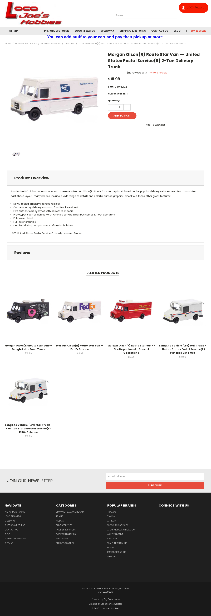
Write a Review (158, 72)
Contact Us (159, 31)
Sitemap (9, 543)
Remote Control (65, 543)
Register (21, 538)
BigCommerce (112, 599)
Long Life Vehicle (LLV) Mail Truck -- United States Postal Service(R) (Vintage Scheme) (182, 349)
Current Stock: (117, 93)
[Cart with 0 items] (205, 14)
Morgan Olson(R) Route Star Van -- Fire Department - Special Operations (131, 349)
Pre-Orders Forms (56, 31)
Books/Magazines (66, 534)
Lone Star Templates (111, 603)
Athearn (111, 520)
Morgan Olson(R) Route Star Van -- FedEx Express (80, 347)
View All (111, 556)
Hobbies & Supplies (66, 529)
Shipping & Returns (133, 31)
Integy (110, 547)
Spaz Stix (112, 538)
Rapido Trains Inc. (117, 552)
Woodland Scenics (118, 525)
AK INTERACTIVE (115, 534)
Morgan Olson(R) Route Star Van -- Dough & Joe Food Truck (28, 347)
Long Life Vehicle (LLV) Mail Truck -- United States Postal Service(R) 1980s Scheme (28, 428)
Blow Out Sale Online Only (70, 511)
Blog (177, 31)
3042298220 (198, 31)
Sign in (9, 538)
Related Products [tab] (102, 273)
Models (60, 520)
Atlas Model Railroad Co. (121, 529)
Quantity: (114, 100)
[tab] (105, 178)
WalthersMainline (117, 543)
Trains (59, 516)
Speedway (107, 31)
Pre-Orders (62, 538)
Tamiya (111, 516)
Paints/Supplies (64, 525)
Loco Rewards (85, 31)
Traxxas (111, 511)
